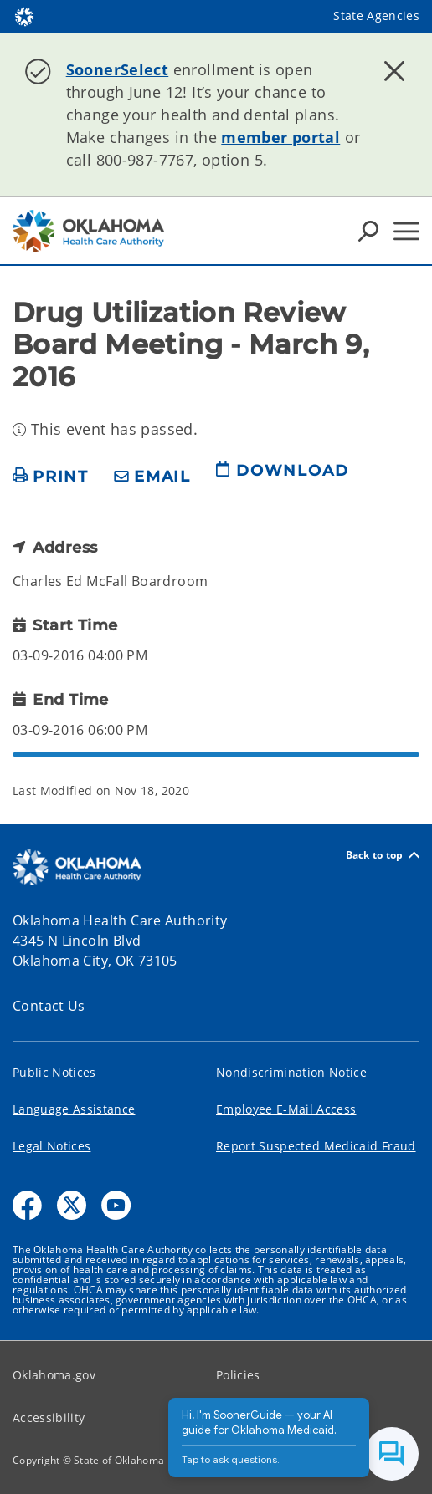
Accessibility (49, 1417)
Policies (238, 1375)
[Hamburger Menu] (406, 231)
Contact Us (49, 1006)
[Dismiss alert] (394, 71)
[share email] (152, 477)
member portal (280, 137)
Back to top (382, 854)
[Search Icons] (368, 230)
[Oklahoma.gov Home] (24, 15)
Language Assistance (74, 1109)
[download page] (282, 477)
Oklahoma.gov (54, 1375)
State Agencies (376, 15)
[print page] (51, 477)
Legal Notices (51, 1146)
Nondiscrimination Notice (291, 1072)
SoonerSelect (117, 69)
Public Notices (54, 1072)
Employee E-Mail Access (286, 1109)
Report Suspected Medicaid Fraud (316, 1146)
